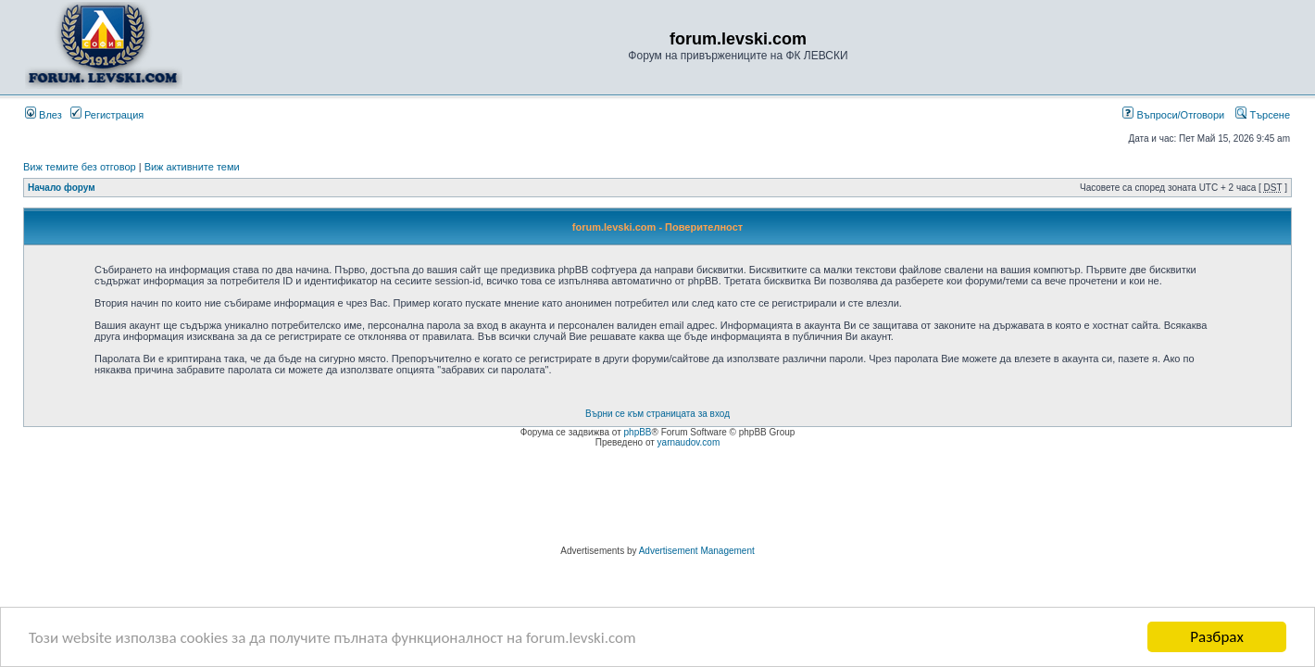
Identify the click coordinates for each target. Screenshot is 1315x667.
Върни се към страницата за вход (657, 414)
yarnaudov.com (689, 442)
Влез (43, 114)
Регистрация (107, 114)
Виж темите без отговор (79, 166)
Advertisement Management (697, 551)
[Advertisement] (657, 499)
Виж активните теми (192, 166)
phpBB (638, 432)
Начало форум (61, 187)
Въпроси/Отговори (1173, 114)
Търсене (1262, 114)
